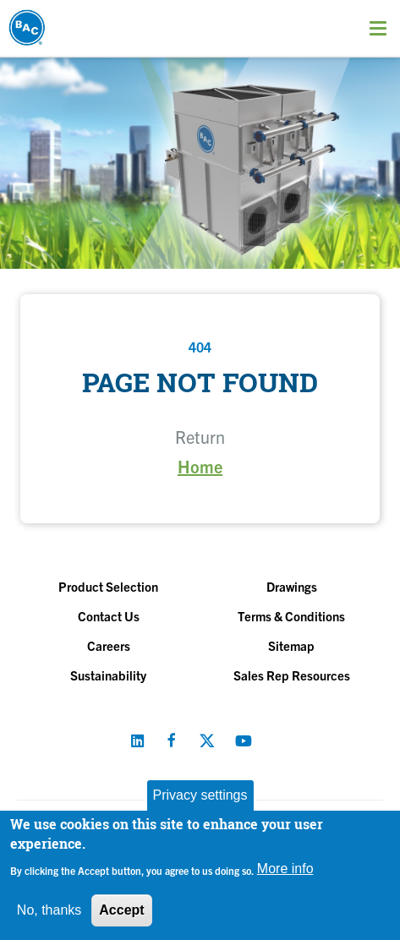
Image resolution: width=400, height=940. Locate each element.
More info (285, 868)
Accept (121, 910)
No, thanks (49, 910)
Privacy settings (199, 795)
